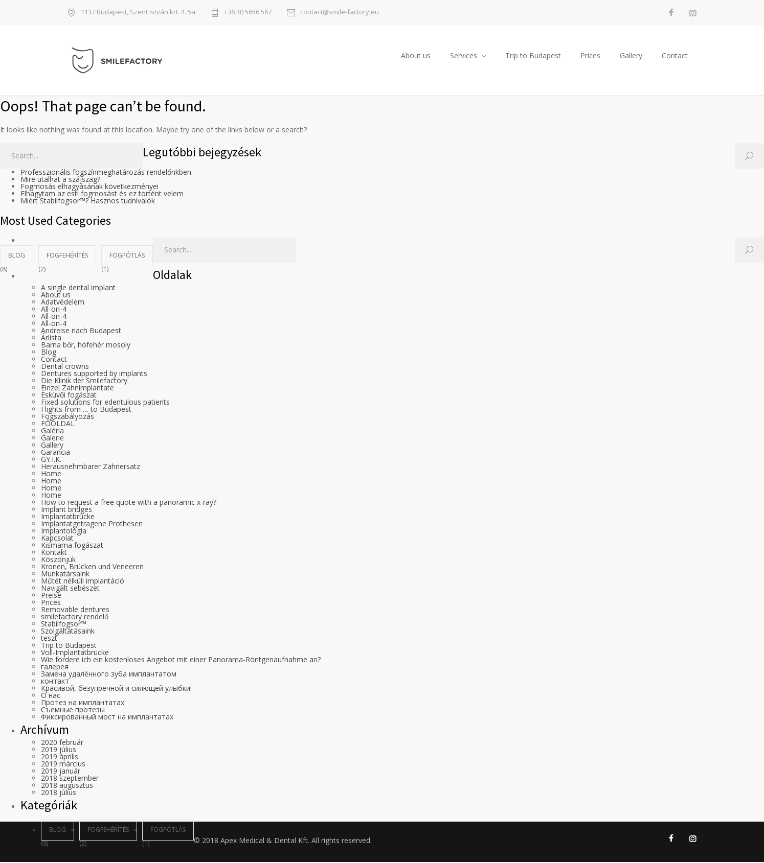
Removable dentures (75, 610)
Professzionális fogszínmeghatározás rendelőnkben (105, 173)
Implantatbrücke (68, 517)
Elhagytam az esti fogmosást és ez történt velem (102, 194)
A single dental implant (78, 288)
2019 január (60, 772)
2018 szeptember (70, 779)
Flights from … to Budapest (86, 410)
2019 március (63, 764)
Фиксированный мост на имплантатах (107, 717)
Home (51, 474)
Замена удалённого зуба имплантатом (108, 675)
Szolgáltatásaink (68, 632)
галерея (55, 667)
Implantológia (63, 532)
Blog (48, 353)
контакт (55, 682)
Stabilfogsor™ (63, 624)
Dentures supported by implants (94, 374)
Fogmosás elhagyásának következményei (89, 187)
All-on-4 (53, 310)
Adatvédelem (62, 303)
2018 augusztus (67, 786)
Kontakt (54, 553)
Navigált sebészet (70, 589)
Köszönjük (58, 560)
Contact (675, 56)
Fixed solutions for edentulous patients (105, 403)
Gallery (631, 56)
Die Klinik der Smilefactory (84, 381)
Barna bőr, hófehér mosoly (85, 346)
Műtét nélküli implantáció (82, 582)
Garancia (55, 453)
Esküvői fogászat (69, 396)
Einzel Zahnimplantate (77, 388)
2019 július (58, 750)
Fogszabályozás (67, 417)
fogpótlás (127, 256)
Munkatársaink (65, 574)
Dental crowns (65, 367)
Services (463, 56)
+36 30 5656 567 (248, 12)
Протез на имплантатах (82, 703)
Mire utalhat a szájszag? (60, 180)
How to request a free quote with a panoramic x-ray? (128, 503)
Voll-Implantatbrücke (75, 653)
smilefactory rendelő (74, 617)
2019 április (59, 757)
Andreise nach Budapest (81, 331)
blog (16, 256)
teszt (49, 639)
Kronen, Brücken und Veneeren (92, 567)
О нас (50, 696)
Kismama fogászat (72, 546)
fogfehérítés (67, 256)
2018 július (58, 793)
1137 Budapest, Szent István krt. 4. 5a (138, 12)
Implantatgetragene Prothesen (92, 524)
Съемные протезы (73, 710)
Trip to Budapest (533, 56)
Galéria (52, 431)
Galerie (52, 439)
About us (416, 56)
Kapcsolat (57, 539)
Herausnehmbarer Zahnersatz (90, 467)
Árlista (51, 338)
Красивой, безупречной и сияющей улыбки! (116, 689)
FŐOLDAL (58, 424)
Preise (51, 596)
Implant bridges (66, 510)
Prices (590, 56)
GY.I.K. (51, 460)
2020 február (62, 743)
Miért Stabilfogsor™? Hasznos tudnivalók (87, 201)
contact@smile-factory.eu (339, 12)
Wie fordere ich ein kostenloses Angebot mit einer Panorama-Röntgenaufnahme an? (181, 660)
